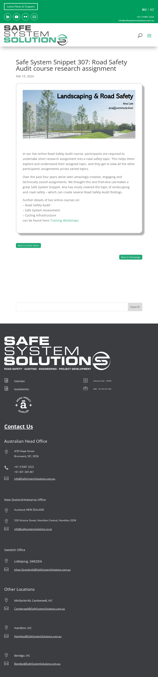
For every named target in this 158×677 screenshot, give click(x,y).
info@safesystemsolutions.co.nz (33, 529)
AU (144, 9)
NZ (152, 9)
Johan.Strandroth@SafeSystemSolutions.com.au (42, 569)
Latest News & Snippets (21, 6)
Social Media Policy (21, 389)
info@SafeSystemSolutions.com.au (34, 479)
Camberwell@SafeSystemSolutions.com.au (39, 609)
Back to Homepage (130, 257)
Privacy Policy (19, 381)
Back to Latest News (28, 245)
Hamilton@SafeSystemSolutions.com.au (38, 636)
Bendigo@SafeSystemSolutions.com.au (37, 664)
